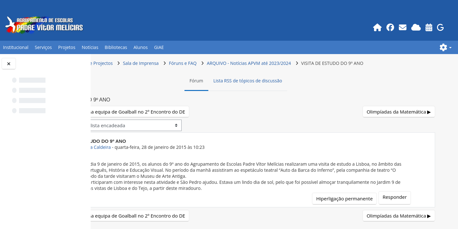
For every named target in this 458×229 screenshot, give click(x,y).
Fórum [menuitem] (232, 81)
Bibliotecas (116, 47)
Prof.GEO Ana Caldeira (158, 147)
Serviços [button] (43, 47)
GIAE (159, 47)
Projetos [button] (66, 47)
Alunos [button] (141, 47)
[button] (445, 47)
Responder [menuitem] (401, 197)
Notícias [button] (90, 47)
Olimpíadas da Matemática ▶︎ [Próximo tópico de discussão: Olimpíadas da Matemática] (399, 111)
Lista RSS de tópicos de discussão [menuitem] (283, 81)
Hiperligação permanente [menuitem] (350, 198)
